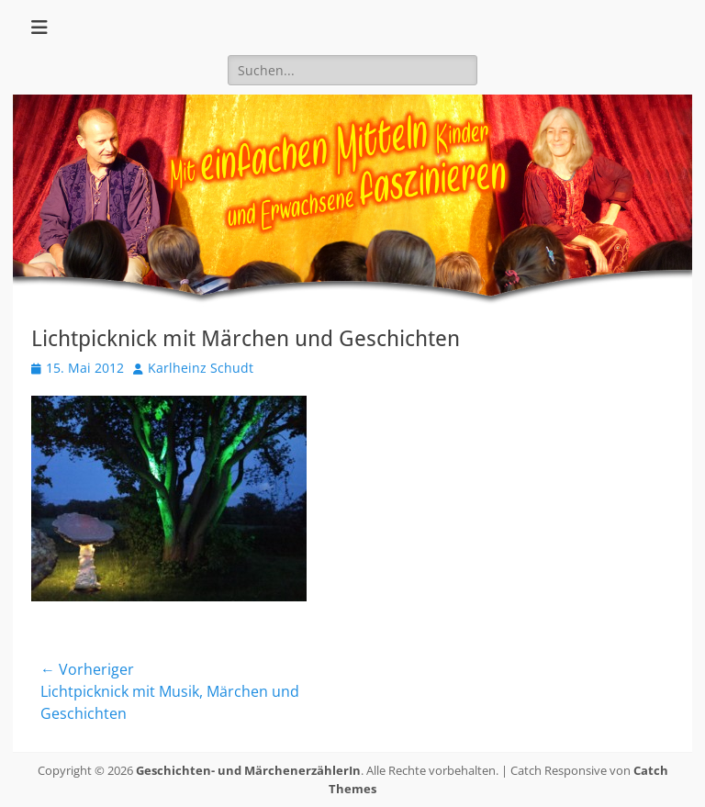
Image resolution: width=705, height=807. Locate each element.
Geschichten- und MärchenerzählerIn (248, 770)
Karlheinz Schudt (200, 367)
